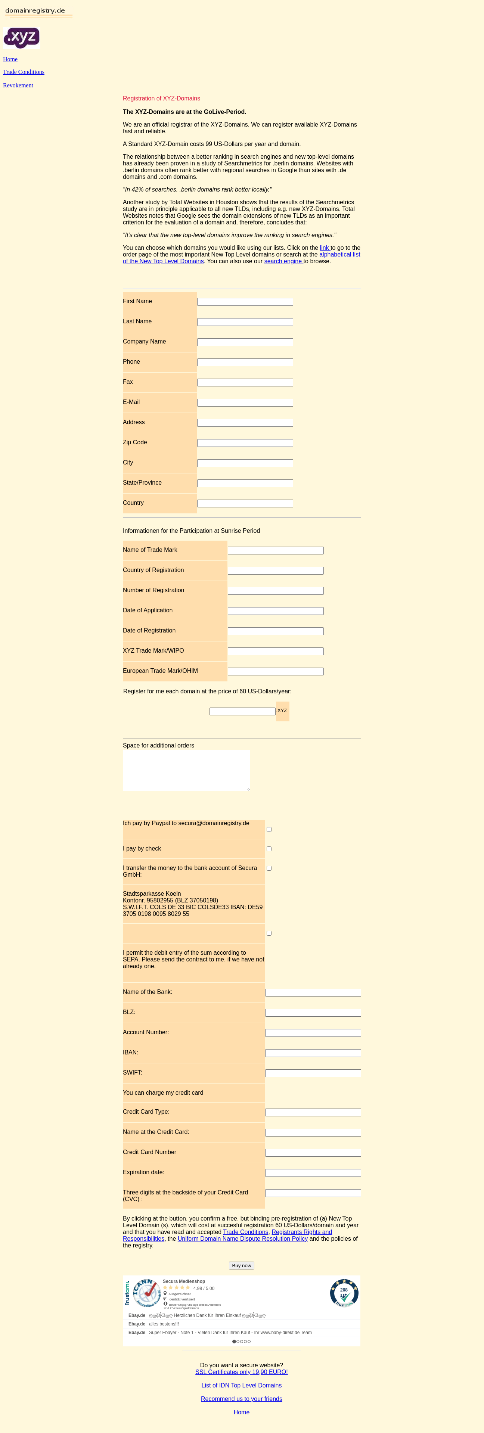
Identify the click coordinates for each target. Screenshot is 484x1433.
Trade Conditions (23, 72)
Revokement (18, 85)
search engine (284, 261)
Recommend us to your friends (241, 1407)
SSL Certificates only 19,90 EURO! (241, 1380)
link (325, 248)
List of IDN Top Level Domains (242, 1393)
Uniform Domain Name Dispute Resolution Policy (243, 1246)
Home (10, 59)
